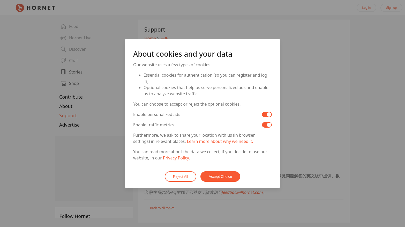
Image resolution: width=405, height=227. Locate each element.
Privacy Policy (176, 158)
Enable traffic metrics (153, 125)
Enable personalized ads (156, 114)
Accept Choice (220, 176)
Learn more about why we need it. (220, 141)
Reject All (180, 176)
